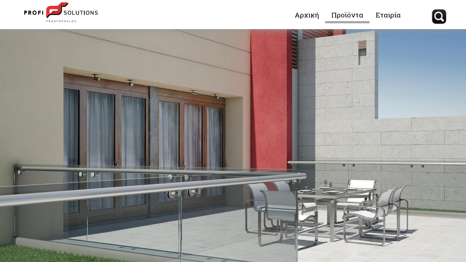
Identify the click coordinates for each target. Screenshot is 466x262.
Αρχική (307, 14)
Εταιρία (388, 14)
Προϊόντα (347, 14)
